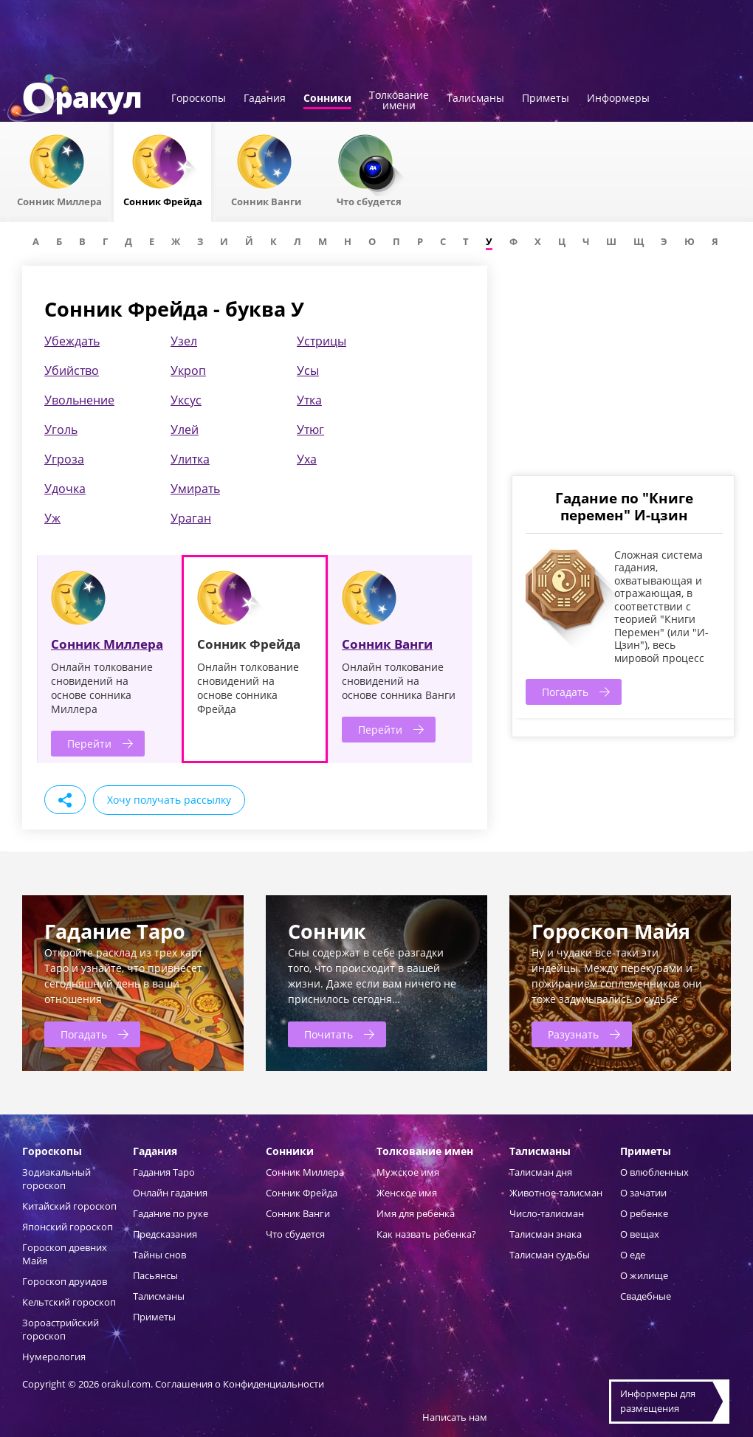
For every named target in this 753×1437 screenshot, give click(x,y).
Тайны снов (159, 1254)
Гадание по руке (170, 1213)
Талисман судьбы (549, 1254)
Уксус (186, 400)
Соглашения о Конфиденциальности (239, 1384)
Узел (184, 341)
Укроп (188, 370)
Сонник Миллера (107, 643)
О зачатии (643, 1192)
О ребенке (644, 1213)
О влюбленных (654, 1172)
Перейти (89, 744)
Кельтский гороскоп (69, 1302)
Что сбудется (295, 1234)
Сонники (327, 99)
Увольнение (79, 400)
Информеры (618, 99)
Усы (308, 370)
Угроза (64, 459)
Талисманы (475, 99)
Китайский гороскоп (69, 1206)
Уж (52, 518)
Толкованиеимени (399, 101)
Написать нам (454, 1417)
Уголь (61, 429)
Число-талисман (546, 1213)
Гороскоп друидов (64, 1281)
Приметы (545, 99)
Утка (309, 400)
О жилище (644, 1275)
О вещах (639, 1234)
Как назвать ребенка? (426, 1234)
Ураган (191, 518)
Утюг (310, 429)
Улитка (190, 459)
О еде (632, 1254)
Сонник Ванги (387, 643)
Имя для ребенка (415, 1213)
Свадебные (645, 1296)
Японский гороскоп (67, 1226)
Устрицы (321, 341)
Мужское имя (407, 1172)
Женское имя (406, 1192)
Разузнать (573, 1034)
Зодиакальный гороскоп (56, 1178)
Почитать (328, 1034)
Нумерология (54, 1356)
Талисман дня (540, 1172)
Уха (307, 459)
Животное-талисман (555, 1192)
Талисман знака (545, 1234)
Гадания (265, 99)
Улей (185, 429)
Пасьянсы (155, 1275)
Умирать (195, 488)
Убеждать (72, 341)
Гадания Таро (164, 1172)
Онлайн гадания (170, 1192)
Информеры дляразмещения (657, 1401)
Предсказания (165, 1234)
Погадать (565, 692)
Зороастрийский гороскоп (60, 1329)
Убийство (71, 370)
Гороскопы (198, 99)
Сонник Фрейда (301, 1192)
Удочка (65, 488)
